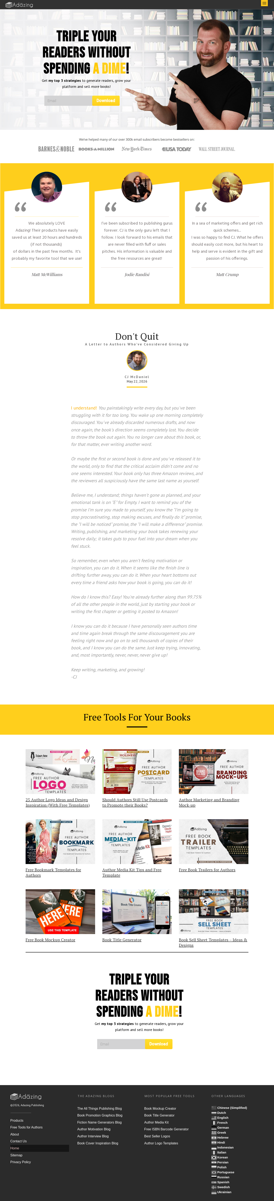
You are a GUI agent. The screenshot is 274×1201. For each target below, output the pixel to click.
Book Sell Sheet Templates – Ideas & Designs (213, 942)
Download (106, 100)
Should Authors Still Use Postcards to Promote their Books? (135, 802)
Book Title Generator (122, 940)
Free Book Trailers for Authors (207, 869)
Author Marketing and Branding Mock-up (209, 802)
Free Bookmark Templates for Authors (53, 872)
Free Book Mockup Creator (50, 940)
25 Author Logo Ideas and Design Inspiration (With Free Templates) (58, 802)
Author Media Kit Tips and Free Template (132, 872)
